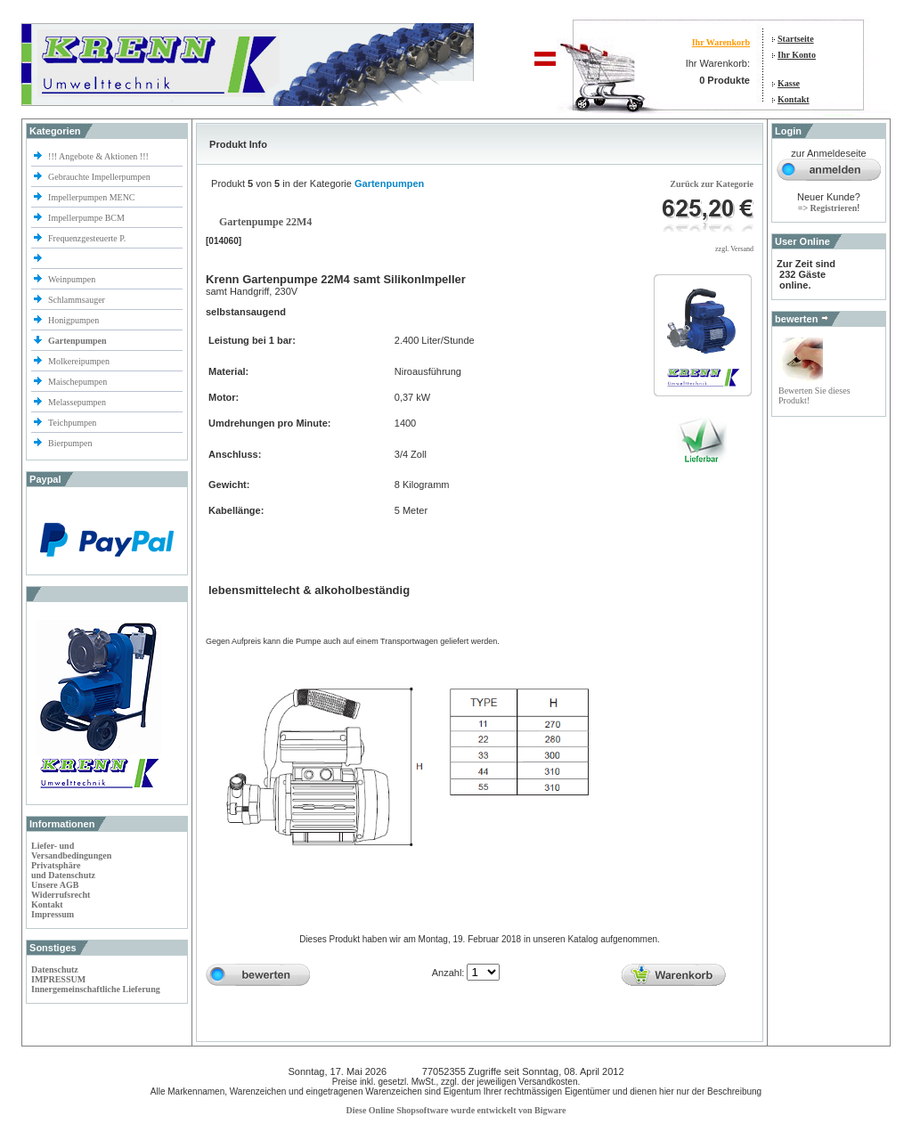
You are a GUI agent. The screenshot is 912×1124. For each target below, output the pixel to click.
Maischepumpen (77, 382)
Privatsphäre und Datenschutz (63, 870)
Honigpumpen (73, 320)
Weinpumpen (71, 279)
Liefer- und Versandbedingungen (71, 850)
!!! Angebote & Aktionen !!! (98, 156)
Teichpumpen (72, 423)
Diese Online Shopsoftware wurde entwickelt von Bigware (456, 1110)
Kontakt (794, 99)
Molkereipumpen (79, 361)
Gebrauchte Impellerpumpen (99, 177)
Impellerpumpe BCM (86, 218)
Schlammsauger (76, 300)
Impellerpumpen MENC (91, 197)
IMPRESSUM (58, 979)
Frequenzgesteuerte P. (87, 238)
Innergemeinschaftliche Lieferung (95, 989)
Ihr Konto (797, 55)
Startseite (796, 39)
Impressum (52, 914)
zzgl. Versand (734, 249)
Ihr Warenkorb (721, 42)
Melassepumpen (77, 402)
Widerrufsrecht (60, 895)
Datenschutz (54, 969)
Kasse (789, 83)
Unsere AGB (54, 885)
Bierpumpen (70, 443)
